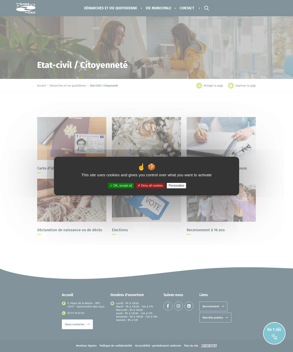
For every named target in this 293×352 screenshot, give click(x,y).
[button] (110, 8)
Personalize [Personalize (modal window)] (176, 185)
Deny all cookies (150, 185)
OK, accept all (121, 185)
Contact (187, 8)
